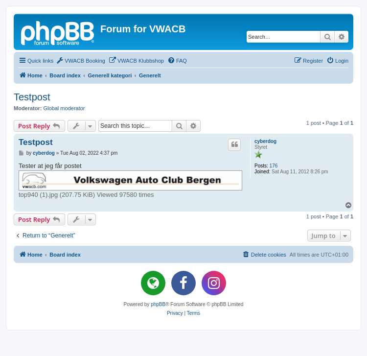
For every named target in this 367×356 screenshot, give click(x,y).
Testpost (32, 97)
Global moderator (64, 108)
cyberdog (265, 141)
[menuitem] (80, 61)
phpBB (158, 304)
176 (274, 165)
